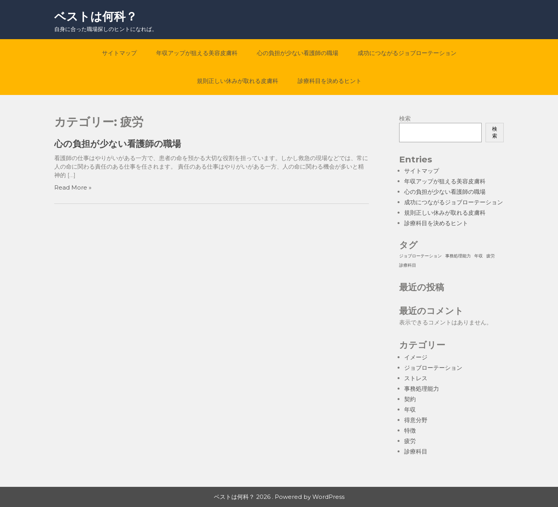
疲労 (410, 441)
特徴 (410, 430)
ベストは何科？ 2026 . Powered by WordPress (279, 496)
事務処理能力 (421, 388)
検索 (405, 118)
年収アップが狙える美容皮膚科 (197, 53)
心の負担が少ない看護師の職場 (297, 53)
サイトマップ (119, 53)
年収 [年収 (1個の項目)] (478, 256)
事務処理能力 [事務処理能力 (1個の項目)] (458, 256)
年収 (410, 409)
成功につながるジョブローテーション (407, 53)
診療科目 (415, 451)
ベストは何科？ (95, 16)
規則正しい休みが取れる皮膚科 (237, 80)
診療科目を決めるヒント (330, 80)
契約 (410, 399)
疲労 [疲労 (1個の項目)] (490, 256)
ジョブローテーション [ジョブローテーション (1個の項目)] (420, 256)
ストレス (415, 378)
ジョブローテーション (433, 367)
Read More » (72, 187)
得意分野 (415, 420)
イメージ (415, 357)
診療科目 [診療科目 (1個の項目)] (407, 265)
